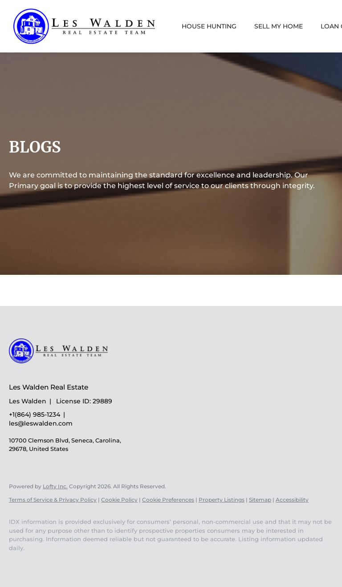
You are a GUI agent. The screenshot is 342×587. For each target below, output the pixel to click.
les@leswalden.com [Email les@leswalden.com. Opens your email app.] (41, 423)
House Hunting (209, 26)
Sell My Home (278, 26)
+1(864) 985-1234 (34, 414)
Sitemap (260, 499)
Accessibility (292, 499)
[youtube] (19, 563)
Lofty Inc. (55, 486)
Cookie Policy (119, 499)
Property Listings (221, 499)
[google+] (45, 563)
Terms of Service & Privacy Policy (53, 499)
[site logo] (65, 371)
